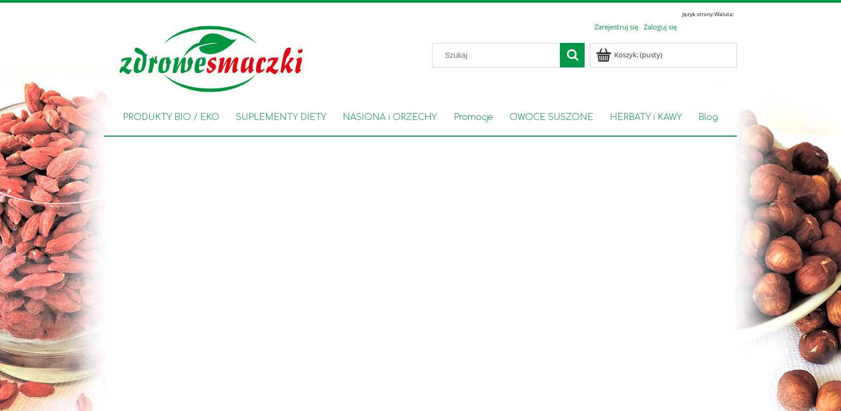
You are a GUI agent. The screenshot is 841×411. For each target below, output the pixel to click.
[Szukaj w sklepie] (498, 55)
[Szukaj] (572, 55)
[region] (420, 259)
